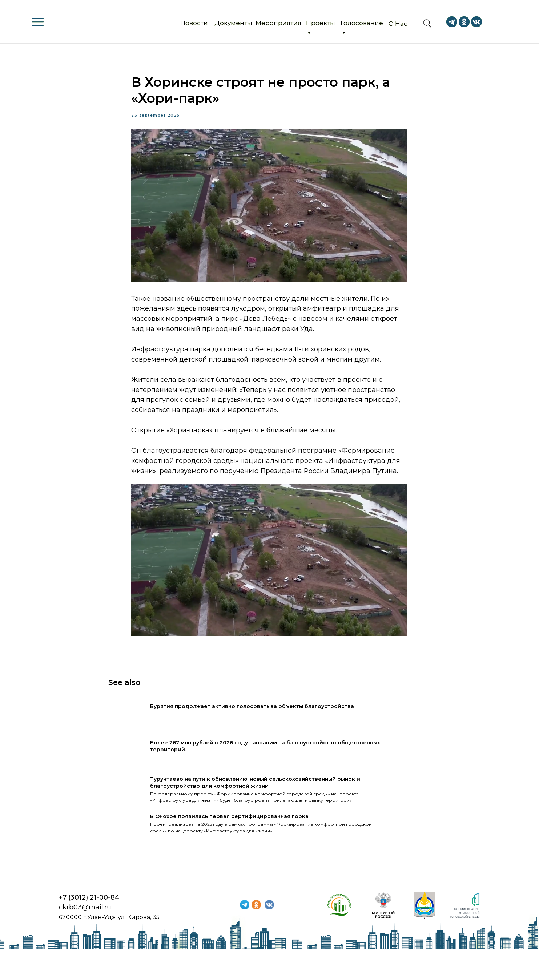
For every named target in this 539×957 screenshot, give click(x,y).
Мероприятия (278, 23)
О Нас (398, 23)
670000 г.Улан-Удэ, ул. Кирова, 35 (109, 925)
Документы (233, 23)
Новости (194, 23)
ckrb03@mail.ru (85, 915)
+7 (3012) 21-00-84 (89, 905)
